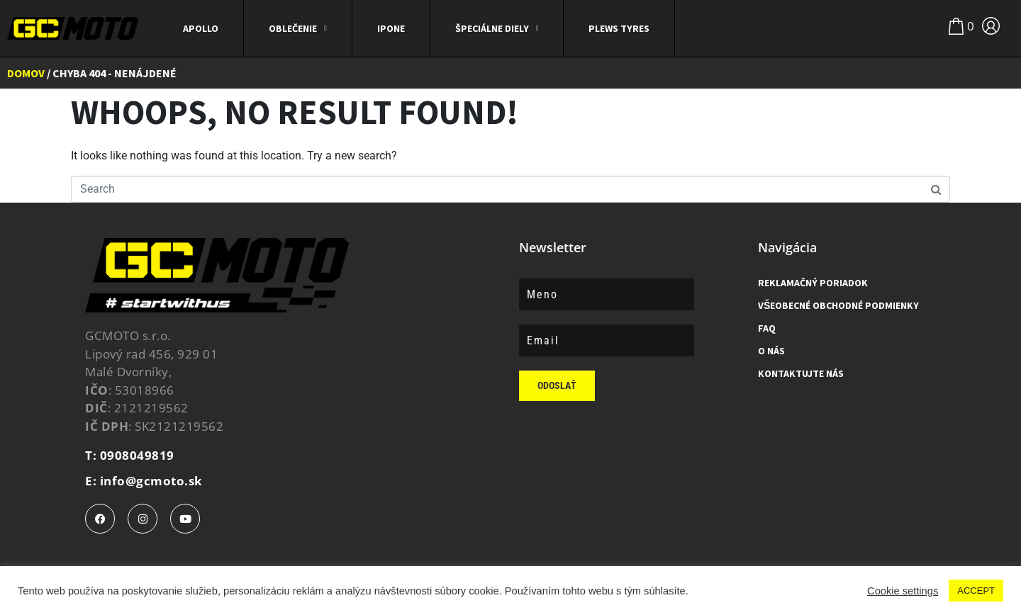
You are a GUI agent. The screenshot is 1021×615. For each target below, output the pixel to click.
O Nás (771, 350)
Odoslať (556, 385)
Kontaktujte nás (801, 373)
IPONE (391, 28)
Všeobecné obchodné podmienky (838, 305)
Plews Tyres (618, 28)
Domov (26, 73)
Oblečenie (298, 28)
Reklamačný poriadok (813, 282)
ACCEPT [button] (976, 590)
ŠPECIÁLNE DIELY (497, 28)
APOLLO (200, 28)
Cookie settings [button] (902, 591)
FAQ (767, 328)
